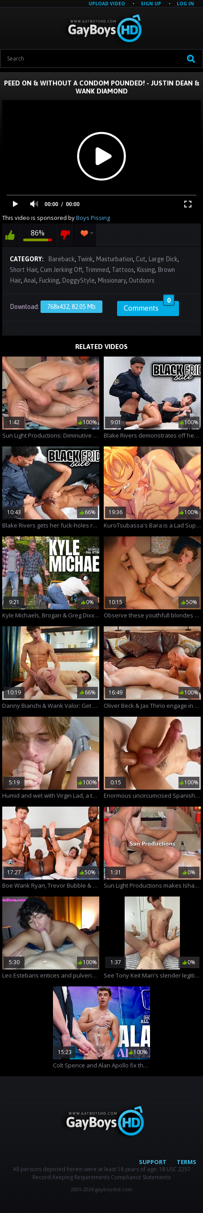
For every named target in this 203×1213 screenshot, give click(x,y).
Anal (30, 280)
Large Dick (163, 259)
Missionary (111, 280)
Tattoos (123, 269)
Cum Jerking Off (61, 269)
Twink (85, 259)
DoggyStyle (78, 280)
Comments (149, 306)
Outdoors (141, 280)
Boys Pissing (93, 218)
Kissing (146, 269)
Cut (141, 259)
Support (152, 1162)
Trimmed (97, 269)
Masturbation (114, 259)
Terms (186, 1162)
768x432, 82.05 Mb (71, 306)
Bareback (61, 259)
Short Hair (23, 269)
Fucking (49, 280)
